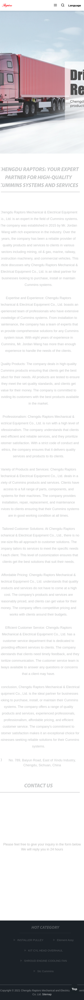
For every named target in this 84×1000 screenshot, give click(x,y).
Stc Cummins (46, 971)
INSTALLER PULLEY (31, 940)
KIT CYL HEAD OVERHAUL (45, 950)
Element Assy (65, 940)
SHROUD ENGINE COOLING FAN (45, 960)
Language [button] (74, 5)
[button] (55, 5)
